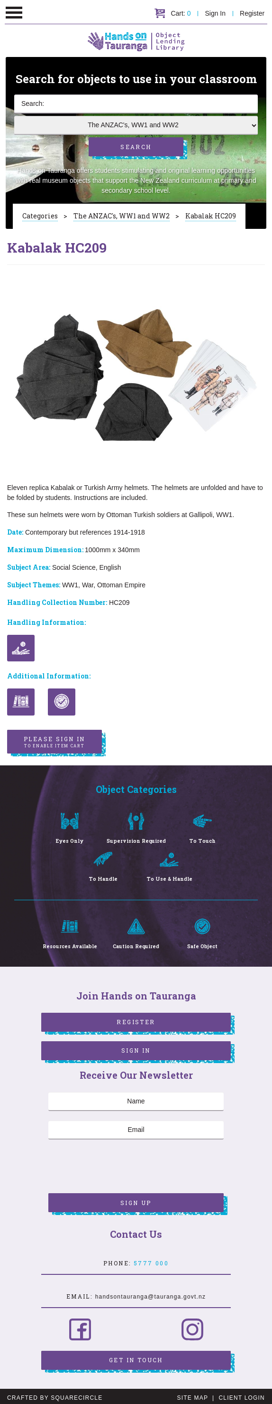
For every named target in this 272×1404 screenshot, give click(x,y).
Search (135, 144)
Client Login (241, 1395)
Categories (40, 211)
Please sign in (54, 739)
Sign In (215, 13)
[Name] (136, 1098)
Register (252, 13)
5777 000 (151, 1260)
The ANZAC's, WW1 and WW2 (121, 211)
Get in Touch (136, 1357)
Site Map (192, 1395)
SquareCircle (76, 1395)
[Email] (136, 1127)
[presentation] (120, 1164)
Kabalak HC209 (210, 211)
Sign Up (136, 1200)
